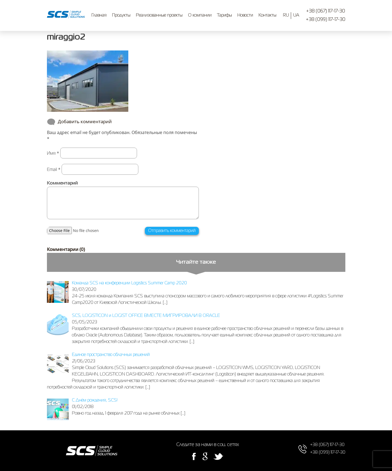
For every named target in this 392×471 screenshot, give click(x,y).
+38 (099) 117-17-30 (325, 19)
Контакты (267, 15)
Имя (53, 153)
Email (53, 170)
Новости (245, 15)
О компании (200, 15)
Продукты (121, 15)
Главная (99, 15)
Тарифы (224, 15)
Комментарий (62, 183)
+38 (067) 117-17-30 (325, 11)
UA (296, 15)
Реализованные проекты (159, 15)
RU (286, 15)
